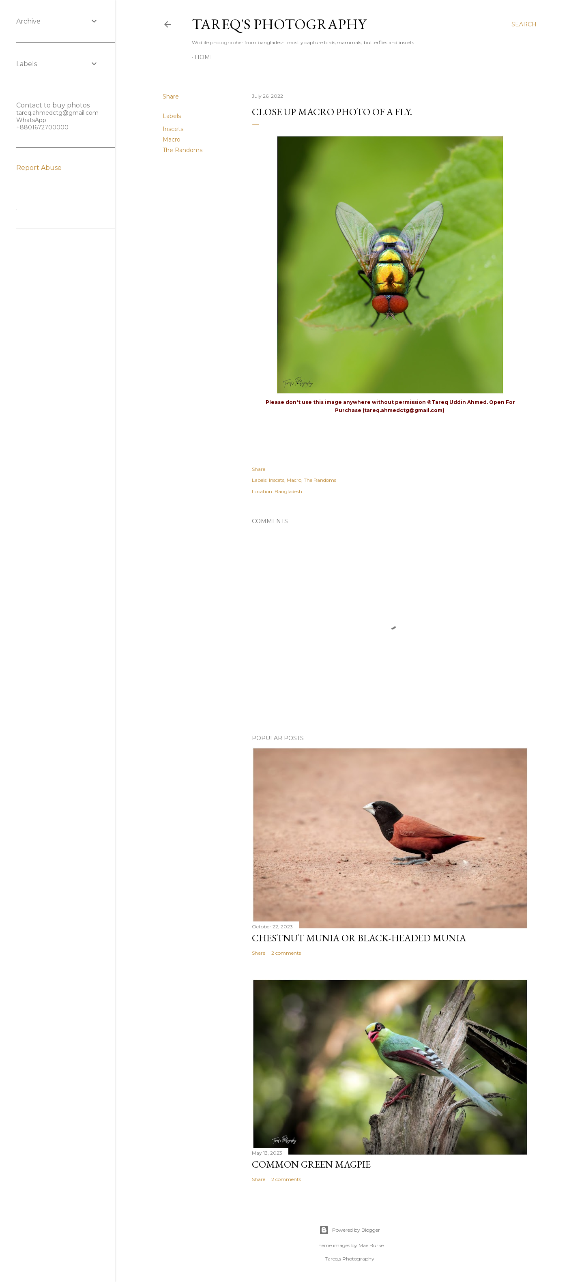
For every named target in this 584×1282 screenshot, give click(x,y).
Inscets (173, 129)
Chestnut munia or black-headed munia (359, 938)
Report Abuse (39, 168)
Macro (171, 139)
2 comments (286, 953)
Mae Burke (371, 1245)
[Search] (524, 24)
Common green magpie (311, 1164)
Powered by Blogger (349, 1230)
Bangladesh (288, 491)
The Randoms (182, 150)
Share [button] (171, 96)
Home (204, 57)
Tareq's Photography (279, 24)
